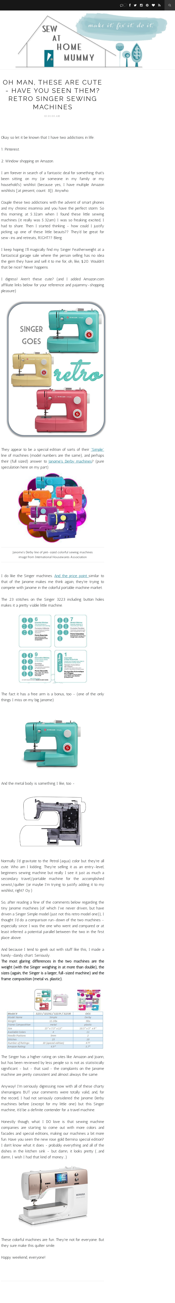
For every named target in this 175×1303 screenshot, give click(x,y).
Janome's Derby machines (70, 461)
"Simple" (97, 449)
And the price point (71, 575)
